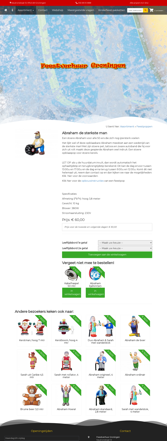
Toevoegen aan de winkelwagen (107, 254)
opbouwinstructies (93, 180)
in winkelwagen (72, 292)
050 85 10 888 (84, 3)
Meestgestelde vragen (81, 10)
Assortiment (26, 10)
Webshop (57, 10)
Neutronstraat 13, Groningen (28, 3)
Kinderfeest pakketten (112, 10)
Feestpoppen (144, 126)
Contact (43, 10)
